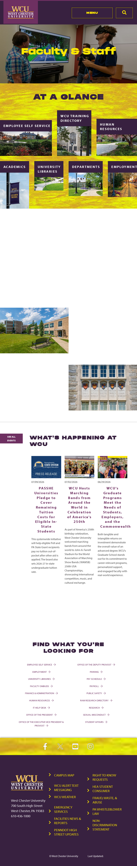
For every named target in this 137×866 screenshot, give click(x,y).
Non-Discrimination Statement (105, 824)
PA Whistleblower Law (107, 811)
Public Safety (96, 693)
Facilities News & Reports (67, 820)
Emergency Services (63, 809)
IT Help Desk (41, 707)
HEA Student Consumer (103, 788)
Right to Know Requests (104, 777)
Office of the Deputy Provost (96, 664)
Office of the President (41, 714)
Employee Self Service (41, 664)
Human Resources (41, 700)
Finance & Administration (41, 693)
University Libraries (41, 678)
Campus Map (64, 775)
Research (96, 707)
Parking (96, 671)
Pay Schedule (96, 678)
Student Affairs (96, 722)
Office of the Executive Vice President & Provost (41, 723)
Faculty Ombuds (41, 686)
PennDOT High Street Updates (66, 832)
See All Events (11, 438)
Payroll (96, 686)
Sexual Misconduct (96, 714)
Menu (92, 13)
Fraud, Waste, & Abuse (105, 800)
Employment (41, 671)
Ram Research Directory (96, 700)
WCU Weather (65, 797)
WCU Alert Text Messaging (66, 787)
